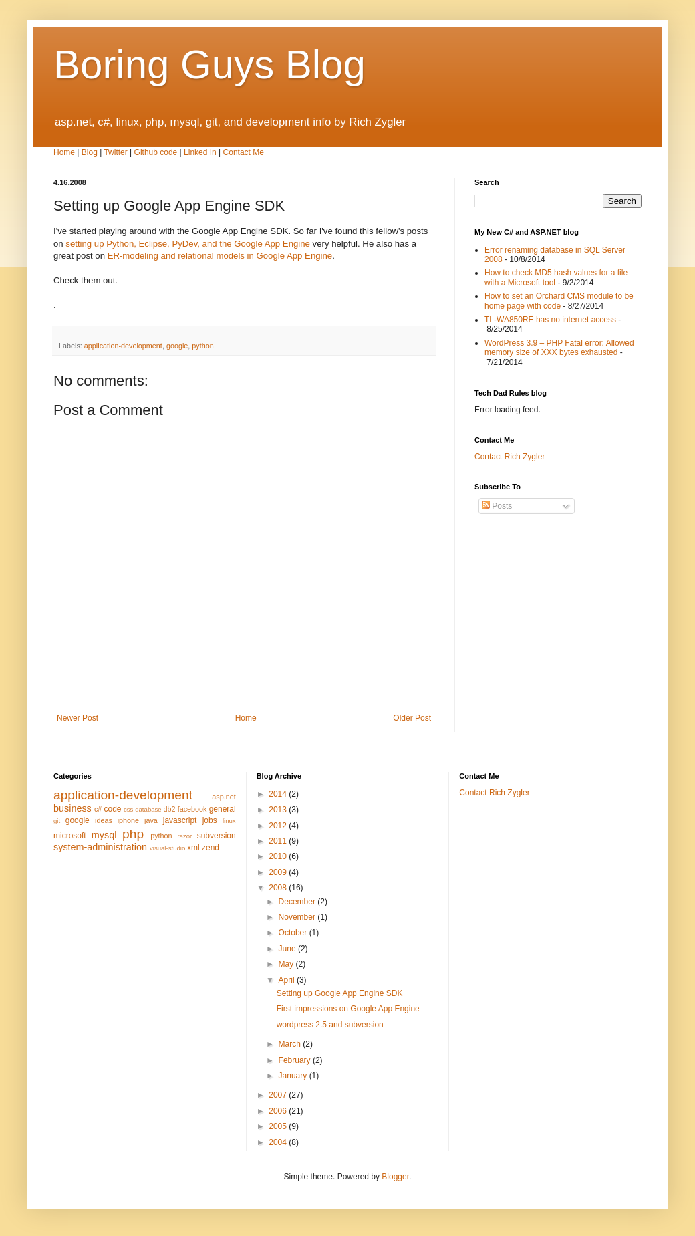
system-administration (100, 847)
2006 (279, 1111)
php (133, 834)
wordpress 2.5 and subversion (330, 1024)
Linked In (200, 152)
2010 (279, 856)
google (177, 346)
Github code (156, 152)
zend (210, 847)
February (296, 1060)
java (151, 820)
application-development (123, 346)
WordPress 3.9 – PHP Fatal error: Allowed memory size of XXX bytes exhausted (559, 347)
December (298, 901)
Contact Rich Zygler (509, 456)
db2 (170, 809)
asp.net (223, 797)
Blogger (395, 1176)
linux (229, 820)
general (222, 809)
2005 (279, 1126)
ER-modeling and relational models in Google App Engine (220, 256)
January (294, 1075)
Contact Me (243, 152)
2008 (279, 887)
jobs (209, 820)
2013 (279, 809)
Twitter (115, 152)
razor (184, 836)
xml (193, 847)
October (294, 932)
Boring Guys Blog (209, 64)
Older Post (412, 718)
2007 (279, 1095)
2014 (279, 794)
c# (98, 809)
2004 (279, 1142)
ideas (103, 820)
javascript (180, 820)
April (288, 980)
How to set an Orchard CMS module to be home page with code (559, 300)
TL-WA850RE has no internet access (550, 319)
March (291, 1044)
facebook (192, 809)
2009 (279, 872)
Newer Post (77, 718)
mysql (104, 835)
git (56, 820)
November (298, 917)
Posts (497, 506)
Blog (90, 152)
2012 (279, 825)
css (128, 809)
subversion (216, 835)
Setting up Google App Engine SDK (340, 993)
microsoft (69, 835)
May (287, 964)
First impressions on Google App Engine (348, 1008)
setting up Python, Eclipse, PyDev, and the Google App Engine (187, 244)
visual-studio (167, 848)
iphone (128, 820)
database (148, 809)
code (112, 809)
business (72, 808)
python (202, 346)
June (288, 948)
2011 (279, 841)
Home (64, 152)
